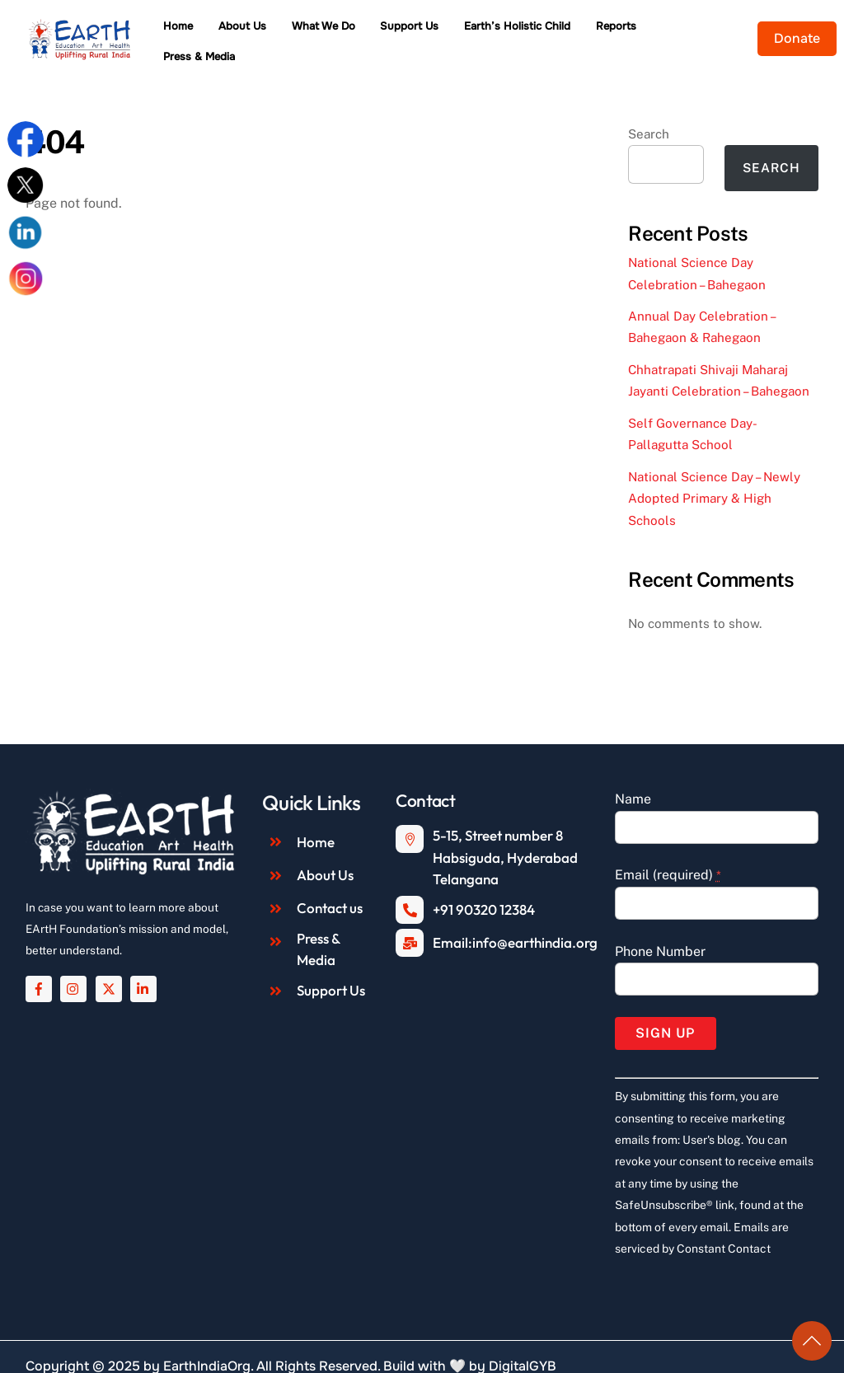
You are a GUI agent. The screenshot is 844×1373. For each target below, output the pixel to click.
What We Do (334, 30)
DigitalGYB (522, 1344)
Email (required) (668, 853)
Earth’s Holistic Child (528, 30)
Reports (627, 30)
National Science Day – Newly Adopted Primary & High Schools (714, 477)
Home (189, 30)
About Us (253, 30)
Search (648, 112)
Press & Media (708, 30)
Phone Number (660, 929)
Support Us (420, 30)
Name (633, 777)
